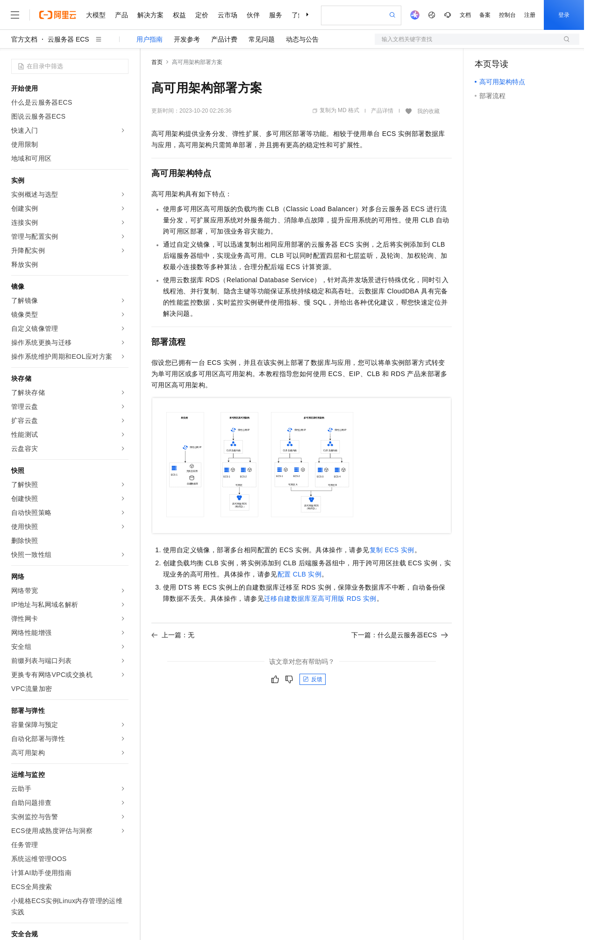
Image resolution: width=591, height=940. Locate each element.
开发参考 (187, 39)
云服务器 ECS (68, 39)
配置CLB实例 (299, 574)
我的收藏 (428, 111)
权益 (179, 15)
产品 (121, 15)
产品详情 (382, 110)
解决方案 (150, 15)
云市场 (227, 15)
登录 (564, 15)
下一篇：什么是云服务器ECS (399, 635)
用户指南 (149, 39)
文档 (465, 15)
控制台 (507, 15)
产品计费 (224, 39)
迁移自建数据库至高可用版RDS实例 (320, 598)
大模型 (96, 15)
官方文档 (24, 39)
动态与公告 (302, 39)
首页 (157, 62)
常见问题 (262, 39)
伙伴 (253, 15)
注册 (529, 15)
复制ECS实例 (392, 550)
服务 (275, 15)
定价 (201, 15)
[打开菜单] (15, 15)
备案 (485, 15)
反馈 (312, 679)
